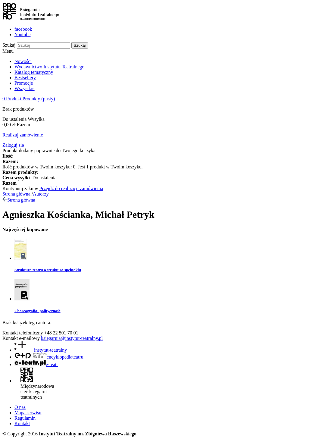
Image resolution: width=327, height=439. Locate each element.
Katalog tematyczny (33, 72)
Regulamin (25, 418)
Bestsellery (25, 77)
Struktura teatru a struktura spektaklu (47, 270)
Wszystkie (24, 88)
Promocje (23, 83)
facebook (23, 29)
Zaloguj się (13, 145)
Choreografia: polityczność (37, 311)
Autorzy (40, 193)
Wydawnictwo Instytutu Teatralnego (49, 66)
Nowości (23, 61)
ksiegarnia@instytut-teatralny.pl (72, 338)
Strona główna (16, 193)
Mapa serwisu (27, 412)
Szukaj (9, 45)
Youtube (22, 34)
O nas (20, 407)
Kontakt (22, 423)
